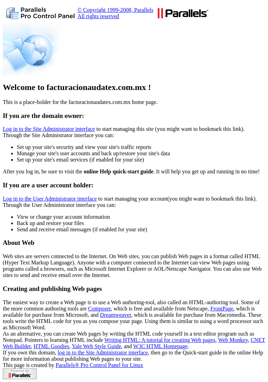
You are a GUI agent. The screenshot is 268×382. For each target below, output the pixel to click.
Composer (99, 309)
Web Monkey (233, 340)
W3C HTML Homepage (160, 346)
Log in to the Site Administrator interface (49, 129)
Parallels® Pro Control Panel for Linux (99, 365)
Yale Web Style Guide (96, 346)
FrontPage (221, 309)
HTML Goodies (51, 346)
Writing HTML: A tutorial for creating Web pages (159, 340)
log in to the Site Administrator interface (103, 352)
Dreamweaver (115, 315)
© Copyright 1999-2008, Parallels (115, 10)
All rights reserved (98, 16)
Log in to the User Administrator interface (50, 199)
